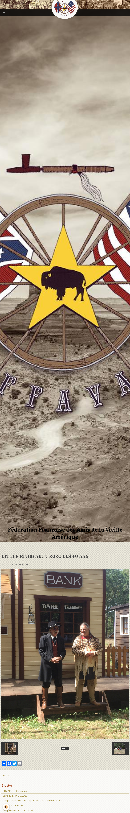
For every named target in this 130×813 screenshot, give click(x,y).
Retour (65, 748)
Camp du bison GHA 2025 (15, 795)
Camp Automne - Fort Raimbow (18, 810)
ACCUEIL (7, 775)
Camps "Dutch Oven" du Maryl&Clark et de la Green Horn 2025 (32, 800)
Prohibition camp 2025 (13, 805)
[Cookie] (6, 807)
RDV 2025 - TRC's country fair (17, 791)
